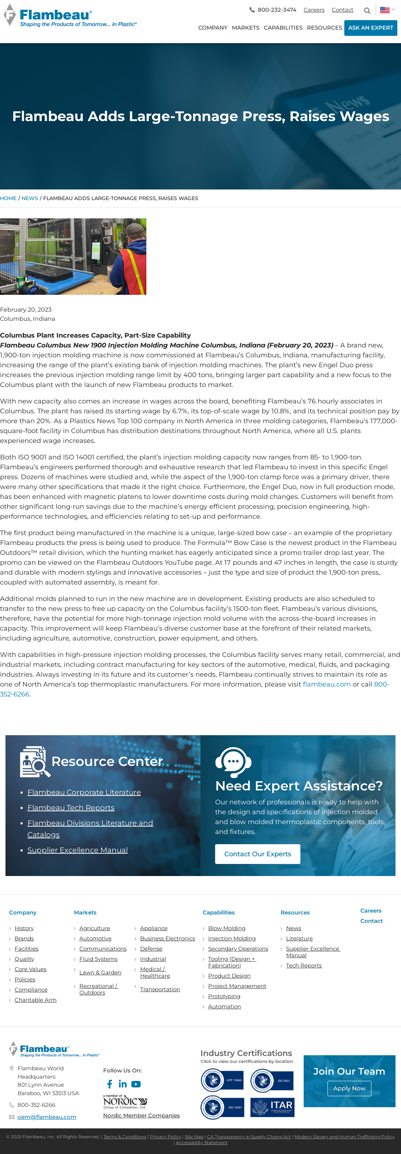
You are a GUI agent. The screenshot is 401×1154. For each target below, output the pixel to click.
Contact (342, 9)
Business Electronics (167, 938)
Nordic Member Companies (141, 1115)
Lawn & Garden (100, 972)
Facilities (26, 949)
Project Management (237, 986)
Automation (224, 1006)
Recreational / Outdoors (99, 989)
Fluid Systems (98, 959)
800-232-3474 (277, 9)
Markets (85, 912)
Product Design (229, 976)
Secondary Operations (238, 949)
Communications (103, 949)
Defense (151, 949)
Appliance (154, 928)
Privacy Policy (165, 1136)
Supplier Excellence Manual (77, 850)
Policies (25, 979)
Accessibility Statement (202, 1142)
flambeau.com (327, 684)
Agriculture (94, 928)
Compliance (31, 989)
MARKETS (245, 27)
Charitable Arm (36, 1000)
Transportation (160, 989)
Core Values (30, 969)
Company (23, 912)
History (24, 928)
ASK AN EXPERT (370, 27)
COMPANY (213, 27)
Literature (299, 938)
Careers (314, 9)
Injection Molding (232, 938)
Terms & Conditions (125, 1136)
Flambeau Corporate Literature (84, 792)
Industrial (153, 959)
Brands (24, 938)
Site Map (194, 1136)
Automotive (95, 938)
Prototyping (224, 996)
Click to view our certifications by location (246, 1061)
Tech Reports (304, 965)
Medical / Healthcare (155, 972)
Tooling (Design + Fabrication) (232, 962)
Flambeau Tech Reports (71, 807)
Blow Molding (227, 928)
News (30, 198)
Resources (295, 912)
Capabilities (219, 912)
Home (8, 198)
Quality (24, 959)
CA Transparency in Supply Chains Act (249, 1136)
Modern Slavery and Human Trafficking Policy (345, 1136)
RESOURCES (324, 27)
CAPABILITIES (283, 27)
